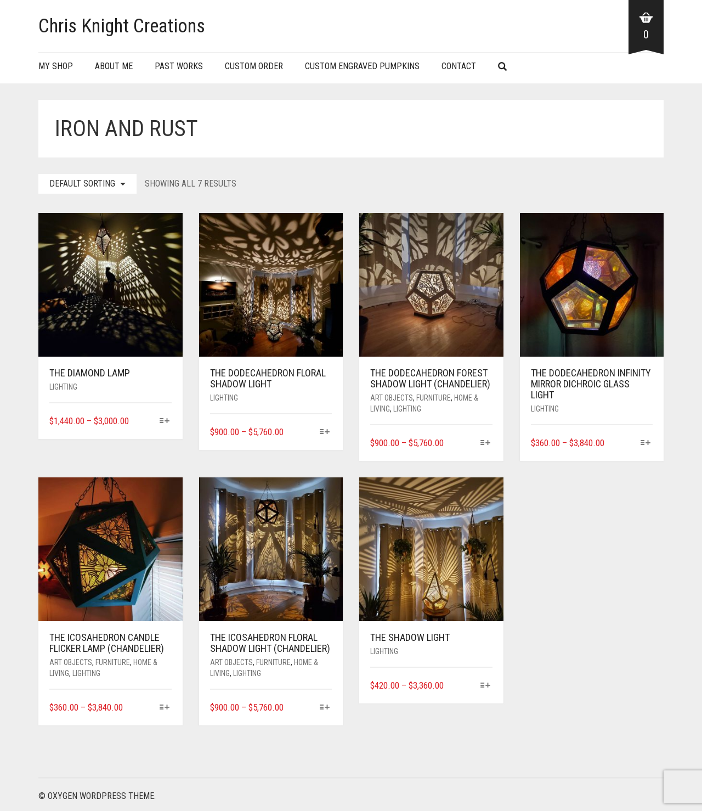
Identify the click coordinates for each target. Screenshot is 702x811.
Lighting (63, 386)
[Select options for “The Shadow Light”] (485, 686)
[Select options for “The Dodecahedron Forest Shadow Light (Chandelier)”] (485, 443)
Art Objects (391, 397)
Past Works (179, 66)
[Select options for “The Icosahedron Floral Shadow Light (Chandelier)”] (325, 708)
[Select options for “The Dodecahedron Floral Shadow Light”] (325, 432)
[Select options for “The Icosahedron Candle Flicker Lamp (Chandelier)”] (164, 708)
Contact (458, 66)
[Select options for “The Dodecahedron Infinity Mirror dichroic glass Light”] (646, 443)
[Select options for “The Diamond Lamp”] (164, 421)
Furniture (433, 397)
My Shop (55, 66)
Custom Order (254, 66)
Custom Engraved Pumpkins (362, 66)
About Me (114, 66)
